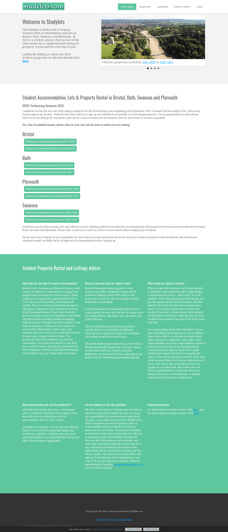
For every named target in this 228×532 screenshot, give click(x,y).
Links (200, 6)
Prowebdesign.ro (67, 526)
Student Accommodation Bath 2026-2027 (49, 172)
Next (202, 40)
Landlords (162, 6)
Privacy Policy (102, 519)
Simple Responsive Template (45, 526)
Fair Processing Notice (121, 519)
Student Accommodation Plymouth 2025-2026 (52, 188)
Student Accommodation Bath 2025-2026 (49, 165)
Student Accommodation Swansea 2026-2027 (52, 219)
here (196, 409)
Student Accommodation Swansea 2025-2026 (52, 212)
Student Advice (182, 6)
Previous (104, 40)
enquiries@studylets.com (128, 464)
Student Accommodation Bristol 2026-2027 (50, 148)
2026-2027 (166, 62)
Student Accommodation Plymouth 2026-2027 (52, 196)
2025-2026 (149, 62)
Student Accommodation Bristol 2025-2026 (50, 141)
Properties (145, 6)
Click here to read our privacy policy (107, 531)
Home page (127, 6)
